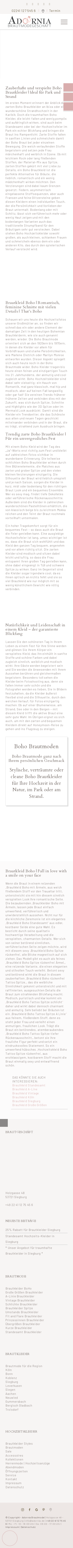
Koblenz (11, 1378)
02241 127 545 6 (24, 11)
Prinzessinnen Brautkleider (24, 1320)
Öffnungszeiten (16, 1471)
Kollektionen (14, 1459)
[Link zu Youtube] (49, 4)
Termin (54, 11)
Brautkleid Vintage (25, 1093)
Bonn (9, 1374)
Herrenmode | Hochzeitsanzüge (27, 1463)
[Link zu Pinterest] (38, 4)
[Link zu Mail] (44, 4)
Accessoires (14, 1455)
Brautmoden (14, 1447)
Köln (8, 1370)
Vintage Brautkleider (20, 1300)
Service (10, 1475)
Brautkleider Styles (19, 1443)
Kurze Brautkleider (18, 1328)
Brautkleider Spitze (19, 1308)
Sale (8, 1451)
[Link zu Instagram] (32, 4)
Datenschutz (14, 1487)
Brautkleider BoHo (18, 1288)
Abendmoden (14, 1467)
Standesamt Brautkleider (23, 1332)
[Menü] (62, 21)
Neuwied (11, 1397)
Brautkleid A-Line (24, 1089)
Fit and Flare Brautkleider (23, 1316)
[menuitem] (62, 21)
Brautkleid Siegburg (26, 1101)
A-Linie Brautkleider (19, 1296)
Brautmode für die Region (23, 1366)
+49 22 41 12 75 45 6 (19, 1205)
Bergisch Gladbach (18, 1405)
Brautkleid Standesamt (29, 1085)
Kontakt (11, 1479)
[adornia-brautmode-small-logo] (30, 21)
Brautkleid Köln (23, 1097)
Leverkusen (13, 1385)
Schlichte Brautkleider (21, 1304)
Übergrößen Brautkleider (22, 1324)
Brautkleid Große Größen (29, 1105)
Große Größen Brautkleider (24, 1292)
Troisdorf (12, 1409)
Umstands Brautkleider (22, 1312)
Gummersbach (15, 1401)
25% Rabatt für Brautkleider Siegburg (32, 1230)
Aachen (10, 1393)
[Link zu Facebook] (27, 4)
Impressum (13, 1483)
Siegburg (11, 1382)
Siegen (10, 1389)
